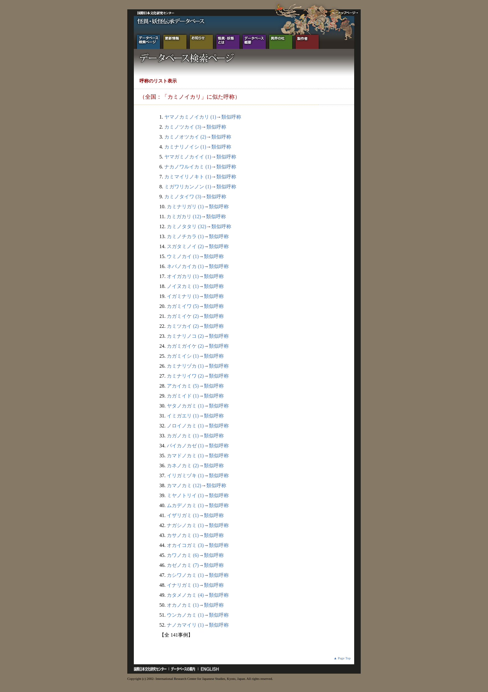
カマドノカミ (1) (185, 455)
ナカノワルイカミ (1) (187, 166)
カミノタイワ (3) (182, 196)
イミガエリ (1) (183, 415)
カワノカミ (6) (183, 555)
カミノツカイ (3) (182, 126)
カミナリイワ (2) (185, 376)
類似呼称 (231, 117)
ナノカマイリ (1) (185, 625)
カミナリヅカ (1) (185, 366)
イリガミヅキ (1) (185, 475)
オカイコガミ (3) (185, 545)
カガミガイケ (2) (185, 346)
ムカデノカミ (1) (185, 505)
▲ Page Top (342, 658)
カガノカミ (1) (183, 435)
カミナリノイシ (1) (185, 146)
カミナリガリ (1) (185, 206)
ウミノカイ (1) (183, 256)
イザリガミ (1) (183, 515)
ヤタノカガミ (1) (185, 405)
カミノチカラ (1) (185, 236)
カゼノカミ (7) (183, 565)
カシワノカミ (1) (185, 575)
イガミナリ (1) (183, 296)
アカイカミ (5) (183, 385)
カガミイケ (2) (183, 316)
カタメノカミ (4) (185, 595)
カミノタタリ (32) (186, 226)
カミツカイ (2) (183, 326)
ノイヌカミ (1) (183, 286)
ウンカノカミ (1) (185, 615)
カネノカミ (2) (183, 465)
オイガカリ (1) (183, 276)
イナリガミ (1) (183, 585)
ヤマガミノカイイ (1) (187, 156)
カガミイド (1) (183, 395)
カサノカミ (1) (183, 535)
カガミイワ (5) (183, 306)
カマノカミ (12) (184, 485)
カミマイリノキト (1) (187, 176)
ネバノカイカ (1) (185, 266)
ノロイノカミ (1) (185, 425)
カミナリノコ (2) (185, 336)
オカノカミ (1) (183, 605)
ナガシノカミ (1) (185, 525)
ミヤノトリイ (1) (185, 495)
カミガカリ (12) (184, 216)
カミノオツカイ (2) (185, 136)
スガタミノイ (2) (185, 246)
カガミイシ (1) (183, 356)
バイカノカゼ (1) (185, 445)
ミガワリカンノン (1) (187, 186)
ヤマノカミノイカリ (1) (190, 117)
